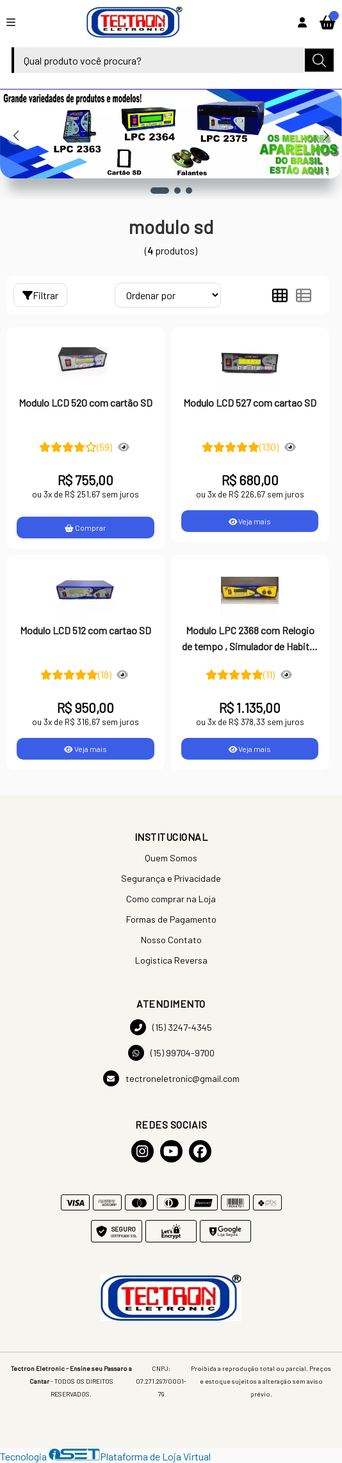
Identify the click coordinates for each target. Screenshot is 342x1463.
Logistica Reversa (171, 960)
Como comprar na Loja (171, 898)
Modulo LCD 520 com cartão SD (85, 402)
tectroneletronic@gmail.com (171, 1078)
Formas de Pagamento (171, 919)
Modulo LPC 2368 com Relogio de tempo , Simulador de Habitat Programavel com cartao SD (250, 639)
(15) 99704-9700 (171, 1053)
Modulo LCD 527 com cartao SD (249, 402)
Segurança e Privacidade (171, 878)
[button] (160, 190)
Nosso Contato (171, 939)
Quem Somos (171, 857)
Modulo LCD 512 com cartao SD (85, 630)
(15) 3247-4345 (171, 1027)
